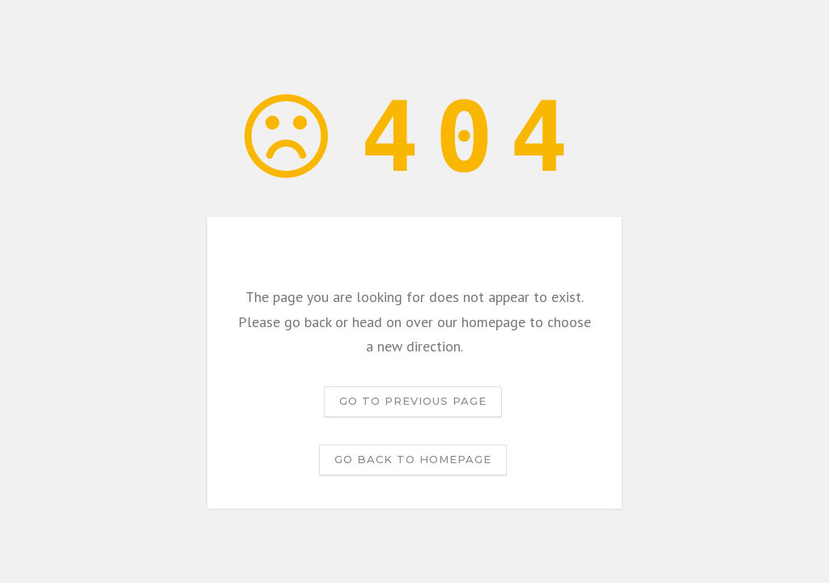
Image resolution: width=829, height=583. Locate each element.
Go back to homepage (412, 459)
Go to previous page (413, 400)
